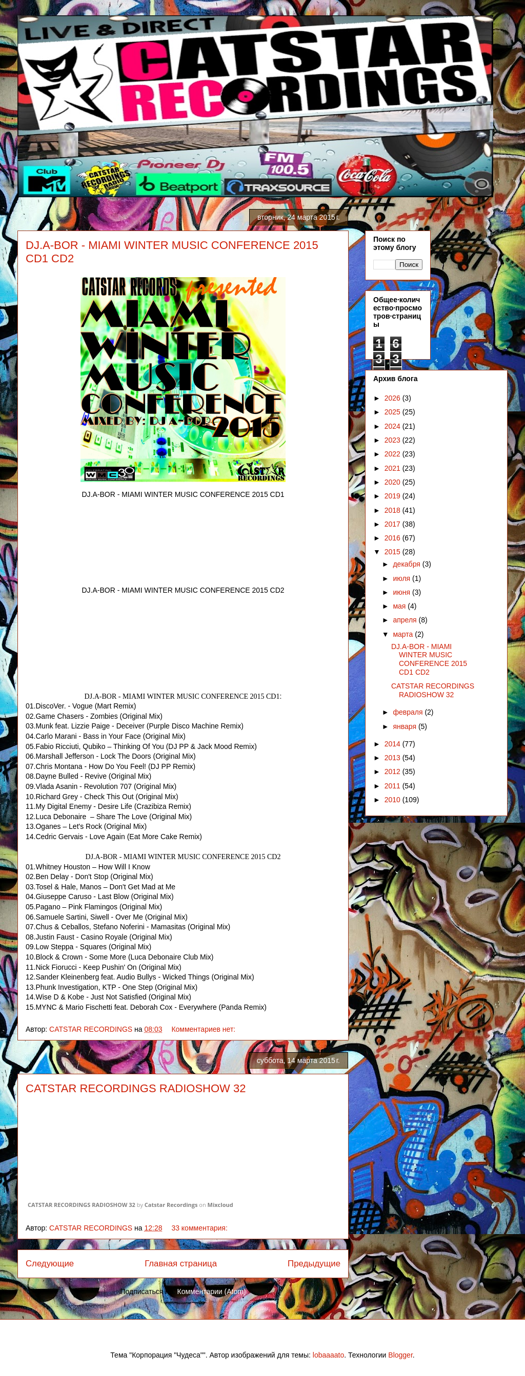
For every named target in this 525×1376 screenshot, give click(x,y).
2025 (393, 412)
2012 (393, 771)
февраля (409, 712)
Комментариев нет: (204, 1029)
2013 (393, 758)
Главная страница (181, 1263)
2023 (393, 440)
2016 (393, 538)
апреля (405, 620)
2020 (393, 482)
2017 (393, 524)
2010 (393, 800)
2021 (393, 468)
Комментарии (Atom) (211, 1291)
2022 (393, 454)
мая (400, 606)
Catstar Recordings (171, 1204)
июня (402, 592)
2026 (393, 398)
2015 (393, 552)
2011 (393, 786)
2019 (393, 496)
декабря (407, 564)
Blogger (400, 1355)
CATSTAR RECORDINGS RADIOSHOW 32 (136, 1088)
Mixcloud (220, 1204)
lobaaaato (329, 1355)
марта (404, 634)
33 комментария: (200, 1228)
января (405, 726)
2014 (393, 744)
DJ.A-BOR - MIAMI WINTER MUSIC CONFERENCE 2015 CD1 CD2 (429, 659)
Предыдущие (314, 1263)
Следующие (50, 1263)
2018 (393, 510)
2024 (393, 426)
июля (402, 578)
